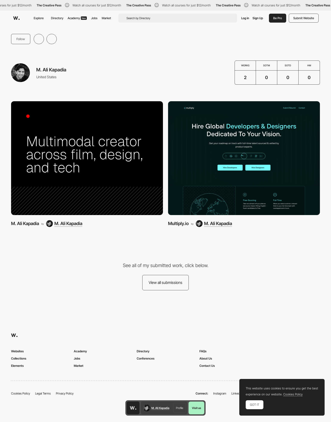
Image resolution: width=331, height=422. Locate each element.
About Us (205, 358)
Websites (17, 351)
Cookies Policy (20, 393)
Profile (179, 408)
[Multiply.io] (244, 158)
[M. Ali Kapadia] (87, 158)
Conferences (145, 358)
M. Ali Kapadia (25, 223)
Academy (77, 18)
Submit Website (303, 18)
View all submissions (165, 282)
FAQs (202, 351)
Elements (17, 365)
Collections (18, 358)
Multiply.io (178, 223)
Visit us (196, 408)
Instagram (219, 393)
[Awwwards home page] (133, 408)
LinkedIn (236, 393)
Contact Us (207, 365)
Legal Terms (43, 393)
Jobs (94, 18)
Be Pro (277, 18)
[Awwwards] (16, 18)
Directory (57, 18)
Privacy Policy (65, 393)
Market (106, 18)
